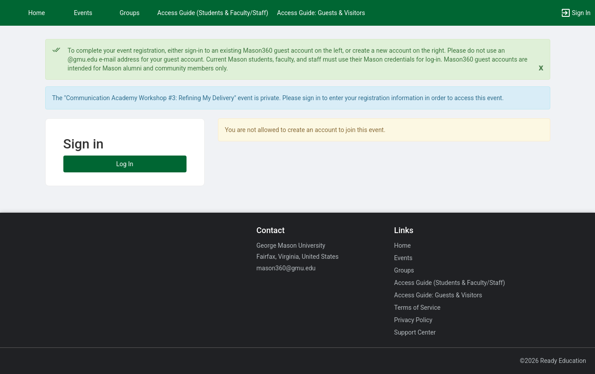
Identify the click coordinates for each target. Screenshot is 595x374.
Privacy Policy (413, 319)
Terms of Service (417, 307)
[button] (575, 13)
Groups (130, 12)
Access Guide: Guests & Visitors (321, 12)
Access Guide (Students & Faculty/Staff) (212, 12)
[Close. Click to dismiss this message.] (541, 67)
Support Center (415, 332)
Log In (124, 164)
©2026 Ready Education (553, 360)
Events (83, 12)
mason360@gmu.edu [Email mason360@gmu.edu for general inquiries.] (286, 268)
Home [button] (36, 12)
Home (402, 245)
